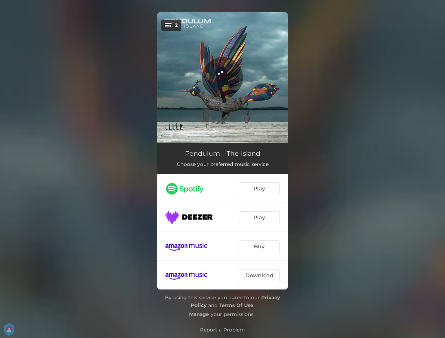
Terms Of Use (236, 305)
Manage (199, 314)
